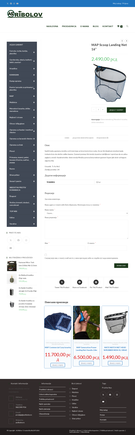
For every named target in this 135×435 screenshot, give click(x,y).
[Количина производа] (98, 109)
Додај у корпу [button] (57, 365)
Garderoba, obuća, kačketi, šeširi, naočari (23, 61)
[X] (8, 3)
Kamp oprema (23, 81)
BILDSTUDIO (35, 430)
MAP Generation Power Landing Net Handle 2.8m (86, 348)
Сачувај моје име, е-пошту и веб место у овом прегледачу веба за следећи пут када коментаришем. (81, 258)
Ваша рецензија (51, 217)
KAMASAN (23, 75)
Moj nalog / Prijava (120, 3)
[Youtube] (17, 3)
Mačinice (75, 392)
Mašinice (23, 102)
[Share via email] (111, 284)
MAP (47, 343)
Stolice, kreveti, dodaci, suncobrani (23, 203)
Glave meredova (106, 119)
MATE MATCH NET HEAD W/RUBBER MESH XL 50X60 (115, 348)
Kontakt (103, 420)
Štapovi (23, 196)
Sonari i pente (23, 181)
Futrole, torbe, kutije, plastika (23, 52)
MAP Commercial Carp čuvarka (58, 347)
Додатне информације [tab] (83, 138)
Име (47, 243)
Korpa (102, 415)
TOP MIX (23, 211)
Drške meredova (79, 343)
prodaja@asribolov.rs (24, 415)
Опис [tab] (67, 138)
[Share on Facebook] (79, 284)
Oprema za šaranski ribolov (23, 139)
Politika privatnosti (46, 399)
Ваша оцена (50, 210)
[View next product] (126, 41)
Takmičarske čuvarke (58, 344)
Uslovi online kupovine (48, 394)
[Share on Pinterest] (96, 284)
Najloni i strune (23, 117)
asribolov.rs (20, 422)
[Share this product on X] (62, 284)
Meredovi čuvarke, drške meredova (59, 343)
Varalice (23, 224)
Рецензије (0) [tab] (102, 138)
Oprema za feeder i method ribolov (23, 131)
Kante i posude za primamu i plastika (23, 88)
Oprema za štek (23, 145)
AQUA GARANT (16, 45)
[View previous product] (122, 41)
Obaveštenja (44, 414)
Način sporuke (44, 404)
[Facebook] (11, 3)
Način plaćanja (44, 409)
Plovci (23, 151)
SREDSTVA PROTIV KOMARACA (18, 188)
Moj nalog (103, 410)
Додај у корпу (116, 110)
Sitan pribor (23, 175)
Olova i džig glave (23, 124)
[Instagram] (14, 3)
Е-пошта (92, 243)
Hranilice (23, 69)
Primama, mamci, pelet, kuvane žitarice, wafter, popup (23, 160)
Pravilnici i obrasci (46, 389)
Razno (12, 169)
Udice (23, 218)
